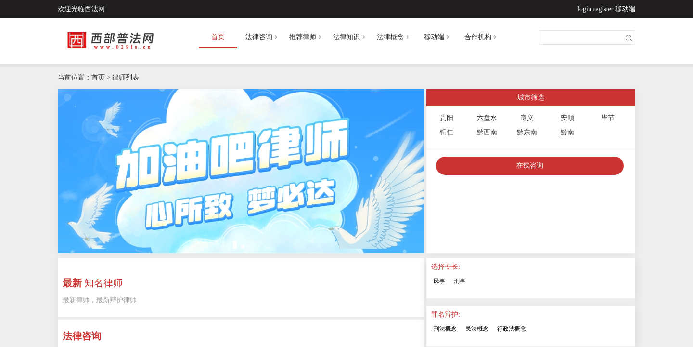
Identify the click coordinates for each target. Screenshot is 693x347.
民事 (439, 281)
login (584, 9)
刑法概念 (445, 328)
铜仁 (446, 132)
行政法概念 (511, 328)
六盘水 (487, 117)
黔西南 (487, 132)
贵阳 (446, 117)
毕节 (608, 117)
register (603, 9)
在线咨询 (529, 165)
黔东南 (527, 132)
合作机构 (481, 36)
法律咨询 (262, 36)
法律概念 (394, 36)
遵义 (527, 117)
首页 (218, 36)
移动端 (625, 9)
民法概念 (476, 328)
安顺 (567, 117)
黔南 (567, 132)
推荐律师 (306, 36)
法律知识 (350, 36)
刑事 (459, 281)
